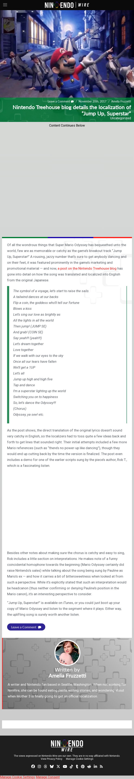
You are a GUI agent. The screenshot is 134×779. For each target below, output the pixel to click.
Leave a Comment (61, 101)
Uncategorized (120, 118)
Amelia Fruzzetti (121, 101)
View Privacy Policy (51, 758)
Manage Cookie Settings (79, 758)
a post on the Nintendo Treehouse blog (87, 268)
